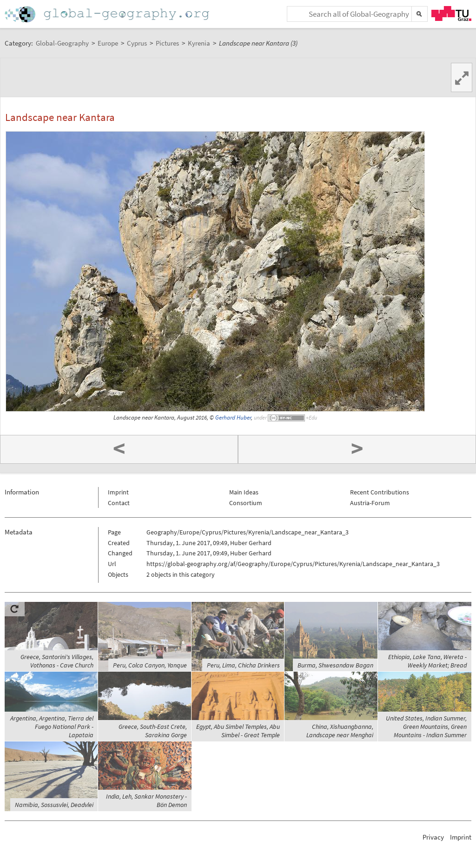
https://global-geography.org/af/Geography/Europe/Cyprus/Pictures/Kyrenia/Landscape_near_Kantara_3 (293, 564)
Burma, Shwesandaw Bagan (335, 665)
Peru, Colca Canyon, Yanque (150, 665)
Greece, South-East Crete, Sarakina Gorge (153, 730)
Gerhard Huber (233, 417)
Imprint (118, 492)
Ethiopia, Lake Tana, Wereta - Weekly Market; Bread (427, 661)
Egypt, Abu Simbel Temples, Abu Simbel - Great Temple (238, 730)
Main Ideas (243, 492)
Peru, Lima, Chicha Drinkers (243, 665)
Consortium (245, 503)
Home (108, 14)
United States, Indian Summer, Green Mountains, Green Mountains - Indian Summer (426, 726)
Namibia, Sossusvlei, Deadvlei (54, 804)
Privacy (433, 837)
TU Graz (451, 13)
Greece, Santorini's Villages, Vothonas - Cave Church (56, 661)
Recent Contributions (379, 492)
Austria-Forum (370, 503)
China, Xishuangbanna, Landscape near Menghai (339, 730)
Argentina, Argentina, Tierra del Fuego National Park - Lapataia (51, 726)
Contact (119, 503)
